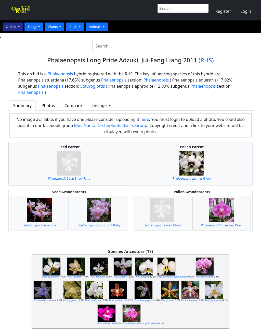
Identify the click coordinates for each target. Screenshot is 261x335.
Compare (73, 105)
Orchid (11, 26)
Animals (95, 26)
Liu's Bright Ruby (98, 225)
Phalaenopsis (60, 74)
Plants (53, 26)
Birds (73, 26)
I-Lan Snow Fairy (69, 178)
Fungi (32, 26)
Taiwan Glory (162, 225)
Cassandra (39, 225)
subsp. (173, 276)
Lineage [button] (100, 105)
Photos (48, 105)
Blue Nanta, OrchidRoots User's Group (110, 125)
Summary (22, 105)
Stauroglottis (92, 86)
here (144, 119)
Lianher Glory (192, 178)
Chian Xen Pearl (221, 225)
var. (140, 323)
